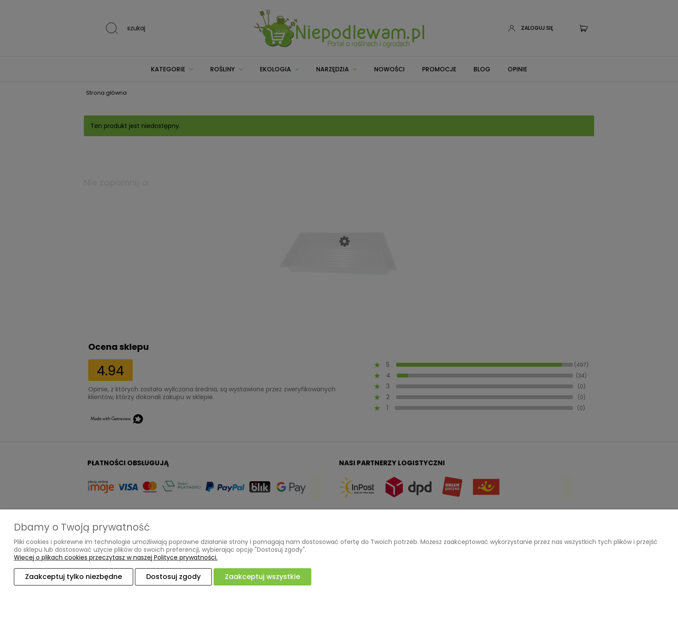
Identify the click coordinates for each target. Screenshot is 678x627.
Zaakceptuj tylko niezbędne (73, 577)
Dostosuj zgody (173, 577)
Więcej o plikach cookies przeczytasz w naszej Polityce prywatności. (115, 557)
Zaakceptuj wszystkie (262, 577)
